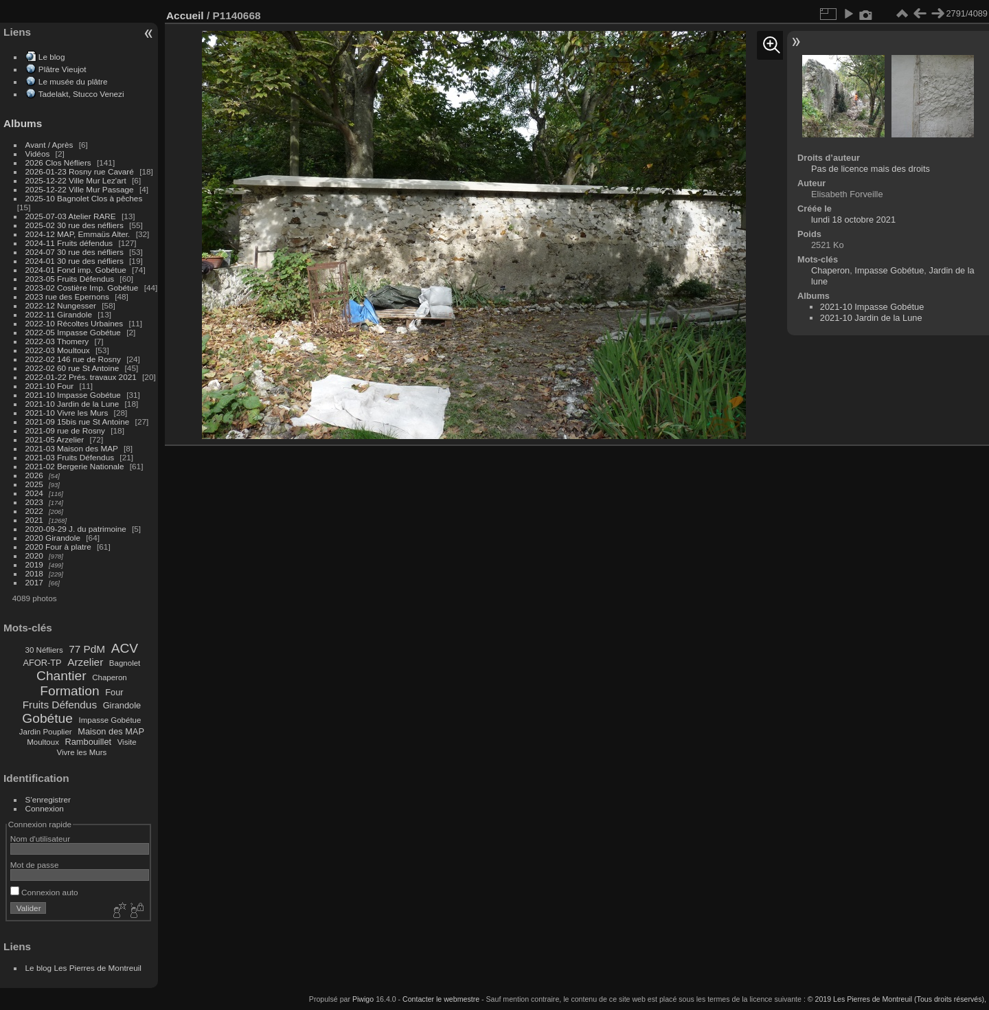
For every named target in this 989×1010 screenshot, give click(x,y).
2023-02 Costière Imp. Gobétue (82, 287)
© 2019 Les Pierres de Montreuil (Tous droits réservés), (897, 999)
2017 (34, 582)
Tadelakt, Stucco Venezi (81, 93)
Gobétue (47, 718)
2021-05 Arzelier (54, 439)
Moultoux (43, 742)
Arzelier (85, 662)
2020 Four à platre (58, 546)
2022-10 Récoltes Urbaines (74, 323)
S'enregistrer (48, 799)
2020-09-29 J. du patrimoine (75, 528)
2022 (34, 510)
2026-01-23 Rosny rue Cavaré (79, 171)
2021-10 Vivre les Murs (67, 412)
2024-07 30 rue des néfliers (74, 251)
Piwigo (363, 999)
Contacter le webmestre (440, 999)
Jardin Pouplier (45, 732)
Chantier (61, 676)
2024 (34, 493)
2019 (34, 564)
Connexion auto (44, 892)
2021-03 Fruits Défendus (70, 457)
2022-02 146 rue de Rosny (73, 359)
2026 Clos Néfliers (58, 162)
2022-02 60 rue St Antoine (72, 367)
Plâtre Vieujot (62, 69)
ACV (124, 648)
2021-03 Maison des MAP (71, 448)
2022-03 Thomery (57, 341)
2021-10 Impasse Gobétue (73, 394)
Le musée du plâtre (73, 81)
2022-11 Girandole (58, 314)
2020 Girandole (52, 537)
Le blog (51, 56)
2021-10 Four (49, 385)
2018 (34, 573)
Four (114, 692)
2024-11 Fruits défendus (69, 242)
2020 (34, 555)
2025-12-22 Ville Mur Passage (79, 189)
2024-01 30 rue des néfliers (75, 260)
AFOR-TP (42, 663)
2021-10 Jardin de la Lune (72, 403)
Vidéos (37, 153)
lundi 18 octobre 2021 (853, 219)
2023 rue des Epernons (67, 296)
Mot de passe (34, 864)
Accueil (185, 15)
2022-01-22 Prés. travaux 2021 (81, 376)
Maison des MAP (111, 731)
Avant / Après (49, 144)
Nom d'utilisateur (40, 838)
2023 (34, 501)
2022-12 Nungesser (60, 305)
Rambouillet (88, 742)
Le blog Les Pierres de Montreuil (83, 967)
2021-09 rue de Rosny (65, 430)
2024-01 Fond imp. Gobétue (75, 269)
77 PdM (87, 649)
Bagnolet (124, 663)
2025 (34, 484)
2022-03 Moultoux (57, 350)
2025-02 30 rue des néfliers (74, 225)
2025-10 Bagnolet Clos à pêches (84, 198)
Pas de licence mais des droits (870, 169)
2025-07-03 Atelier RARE (70, 216)
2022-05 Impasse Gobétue (73, 332)
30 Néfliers (44, 650)
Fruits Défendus (60, 704)
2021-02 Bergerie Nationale (74, 466)
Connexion (44, 808)
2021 (34, 519)
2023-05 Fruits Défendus (70, 278)
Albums (22, 123)
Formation (69, 691)
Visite (127, 742)
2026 (34, 475)
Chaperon (109, 677)
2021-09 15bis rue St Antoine (77, 421)
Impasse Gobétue (110, 720)
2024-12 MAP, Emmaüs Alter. (77, 233)
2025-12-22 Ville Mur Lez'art (75, 180)
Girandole (122, 705)
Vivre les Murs (82, 752)
